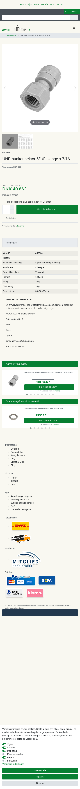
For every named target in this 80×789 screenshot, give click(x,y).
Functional (12, 760)
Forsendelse (17, 452)
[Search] (74, 17)
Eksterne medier (15, 754)
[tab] (40, 242)
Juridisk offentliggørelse (22, 503)
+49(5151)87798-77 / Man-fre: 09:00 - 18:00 (40, 4)
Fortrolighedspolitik (20, 499)
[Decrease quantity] (12, 211)
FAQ (13, 458)
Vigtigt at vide (17, 462)
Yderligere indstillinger (13, 764)
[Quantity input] (6, 209)
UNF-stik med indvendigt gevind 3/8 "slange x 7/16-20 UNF (48, 372)
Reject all (40, 776)
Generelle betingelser (21, 509)
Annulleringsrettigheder (22, 496)
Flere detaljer (11, 242)
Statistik (11, 747)
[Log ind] (3, 11)
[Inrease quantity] (12, 207)
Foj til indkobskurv (56, 209)
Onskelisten (10, 218)
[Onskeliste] (62, 11)
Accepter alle (40, 770)
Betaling (15, 449)
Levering (20, 226)
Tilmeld (14, 481)
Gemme (40, 783)
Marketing (12, 751)
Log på (14, 477)
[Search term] (36, 17)
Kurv (13, 484)
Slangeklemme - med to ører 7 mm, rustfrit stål (43, 408)
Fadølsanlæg (11, 35)
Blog (13, 465)
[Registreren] (8, 11)
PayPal (10, 757)
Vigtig (10, 744)
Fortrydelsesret (18, 455)
